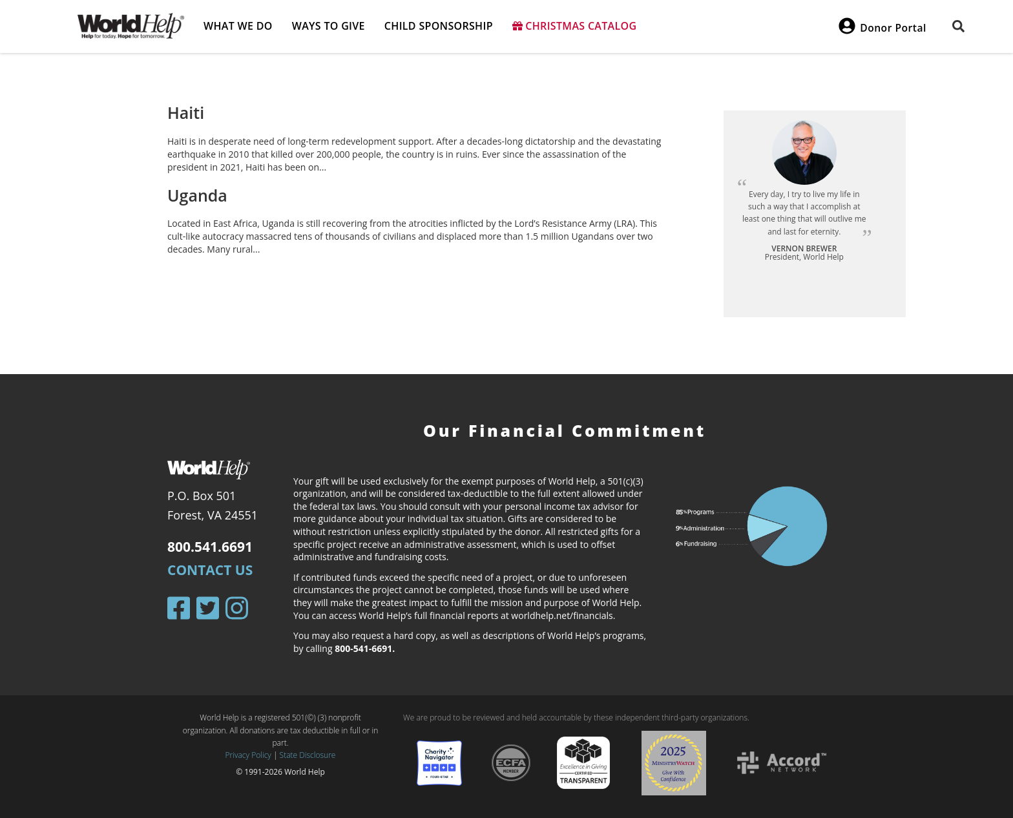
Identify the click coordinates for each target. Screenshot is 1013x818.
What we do (238, 26)
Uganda (197, 195)
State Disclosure (308, 755)
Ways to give (328, 26)
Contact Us (210, 570)
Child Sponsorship (438, 26)
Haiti (185, 112)
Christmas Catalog (574, 26)
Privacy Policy (248, 755)
